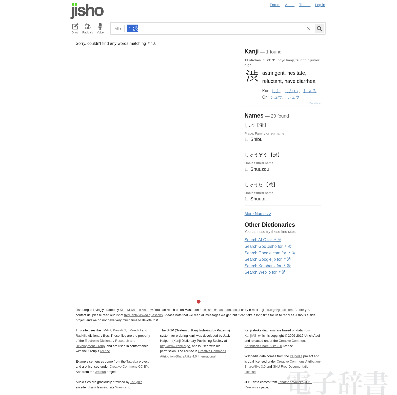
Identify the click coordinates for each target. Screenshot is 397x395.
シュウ (293, 97)
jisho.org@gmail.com (277, 310)
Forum (275, 5)
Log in (320, 5)
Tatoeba (132, 361)
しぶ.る (309, 90)
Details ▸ (315, 103)
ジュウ (276, 97)
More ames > (258, 214)
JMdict (106, 330)
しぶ (276, 90)
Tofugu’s (136, 382)
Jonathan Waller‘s (291, 382)
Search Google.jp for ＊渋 (268, 259)
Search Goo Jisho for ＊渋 (268, 246)
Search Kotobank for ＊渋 (268, 266)
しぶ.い (291, 90)
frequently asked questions (143, 315)
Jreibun (100, 372)
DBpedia (296, 356)
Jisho (87, 11)
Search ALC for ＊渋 (263, 240)
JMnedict (134, 330)
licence (105, 351)
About (290, 5)
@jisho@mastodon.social (221, 310)
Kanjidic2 (119, 330)
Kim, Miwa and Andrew (136, 310)
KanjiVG (250, 335)
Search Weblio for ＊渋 (265, 272)
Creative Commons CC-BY (129, 366)
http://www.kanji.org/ (174, 346)
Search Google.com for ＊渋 (270, 253)
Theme (305, 5)
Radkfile (81, 335)
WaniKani (122, 387)
